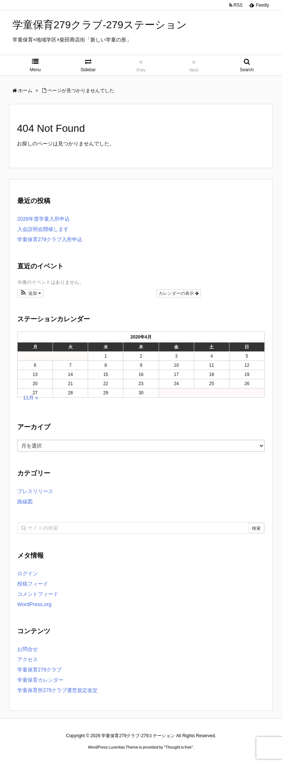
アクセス (27, 659)
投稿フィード (32, 584)
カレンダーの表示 (179, 293)
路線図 (25, 501)
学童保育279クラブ (39, 670)
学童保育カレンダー (40, 680)
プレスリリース (35, 491)
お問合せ (27, 649)
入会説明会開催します (43, 229)
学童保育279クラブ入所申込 (49, 239)
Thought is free (178, 747)
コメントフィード (37, 594)
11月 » (30, 398)
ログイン (27, 573)
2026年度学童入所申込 (43, 219)
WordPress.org (34, 604)
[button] (30, 293)
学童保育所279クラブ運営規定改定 (57, 690)
